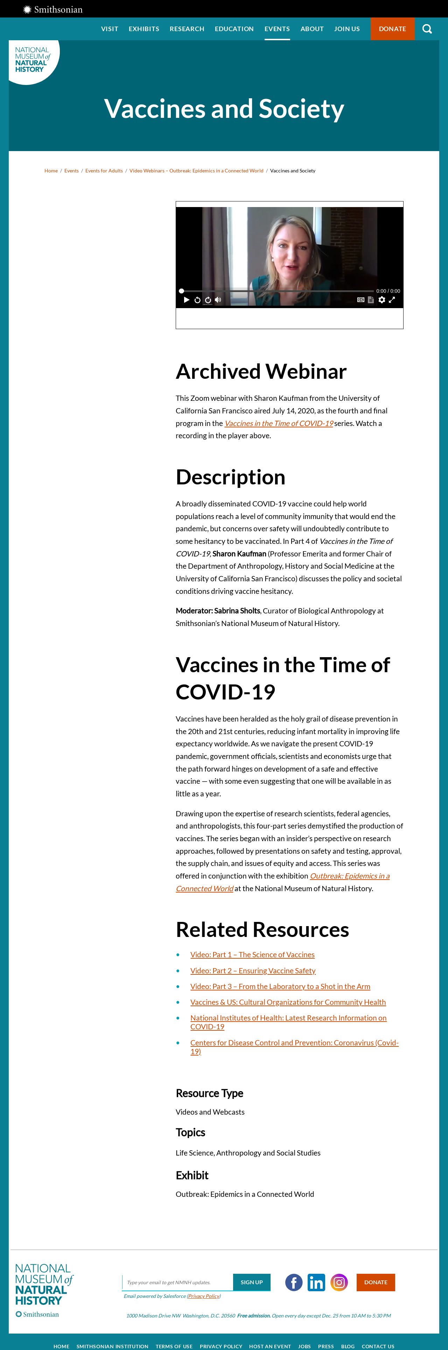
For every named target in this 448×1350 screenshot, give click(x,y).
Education (234, 29)
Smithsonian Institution (113, 1336)
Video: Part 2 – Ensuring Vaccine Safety (253, 970)
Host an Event (270, 1336)
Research (187, 29)
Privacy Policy (197, 1286)
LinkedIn (310, 1272)
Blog (348, 1336)
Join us (347, 29)
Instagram (333, 1272)
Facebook (287, 1272)
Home (51, 170)
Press (326, 1336)
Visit (110, 29)
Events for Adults (104, 170)
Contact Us (378, 1336)
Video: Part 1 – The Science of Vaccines (252, 954)
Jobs (304, 1336)
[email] (189, 1272)
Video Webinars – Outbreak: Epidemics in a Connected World (197, 170)
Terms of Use (174, 1336)
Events (277, 29)
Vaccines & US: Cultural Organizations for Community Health (288, 1001)
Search (427, 28)
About (312, 29)
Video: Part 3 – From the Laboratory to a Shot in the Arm (280, 986)
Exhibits (144, 29)
